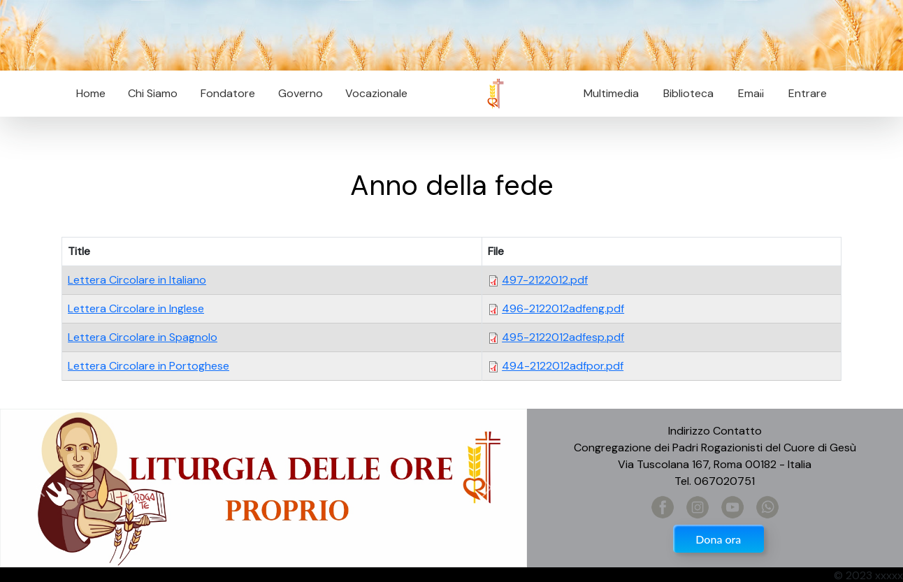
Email (747, 93)
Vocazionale (376, 93)
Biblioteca (688, 93)
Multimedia (611, 93)
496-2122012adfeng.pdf (563, 308)
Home (91, 93)
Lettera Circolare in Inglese (136, 308)
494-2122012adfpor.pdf (562, 365)
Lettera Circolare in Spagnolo (142, 337)
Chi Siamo (153, 93)
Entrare (807, 93)
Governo (300, 93)
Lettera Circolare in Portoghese (148, 365)
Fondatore (228, 93)
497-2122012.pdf (545, 279)
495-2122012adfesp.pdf (563, 337)
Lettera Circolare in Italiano (137, 279)
